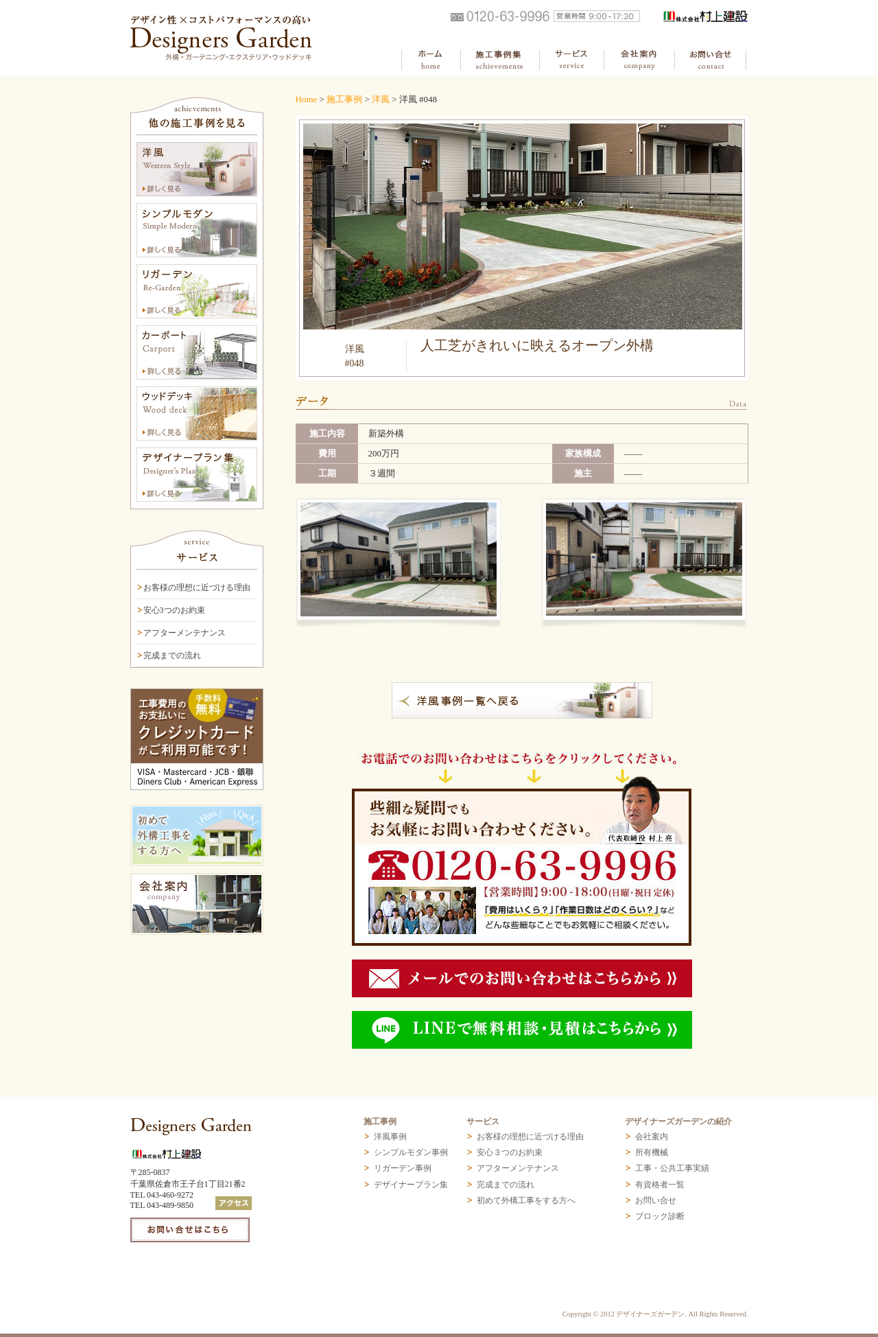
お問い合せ (655, 1200)
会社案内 (651, 1136)
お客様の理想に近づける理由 (196, 587)
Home (307, 99)
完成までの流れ (172, 655)
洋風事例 (390, 1136)
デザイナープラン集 (411, 1184)
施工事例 (344, 99)
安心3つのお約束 (174, 610)
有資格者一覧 (660, 1184)
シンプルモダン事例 (411, 1152)
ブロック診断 (660, 1216)
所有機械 (651, 1152)
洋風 (381, 99)
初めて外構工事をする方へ (526, 1200)
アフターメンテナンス (184, 633)
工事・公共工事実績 (672, 1168)
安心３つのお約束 (510, 1152)
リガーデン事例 (402, 1168)
